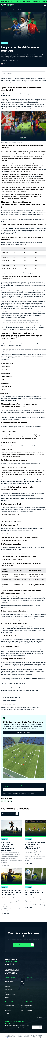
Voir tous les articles (10, 813)
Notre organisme (9, 1005)
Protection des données (34, 1037)
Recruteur (7, 997)
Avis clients (8, 1010)
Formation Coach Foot (8, 704)
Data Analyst (8, 984)
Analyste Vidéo (9, 981)
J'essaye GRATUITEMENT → (23, 732)
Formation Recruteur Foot (9, 701)
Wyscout (5, 230)
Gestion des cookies (40, 1037)
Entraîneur (8, 9)
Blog (2, 9)
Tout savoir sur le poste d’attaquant (11, 687)
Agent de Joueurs (9, 989)
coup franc (36, 176)
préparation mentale (26, 664)
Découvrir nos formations (24, 944)
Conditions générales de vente (27, 1037)
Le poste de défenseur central (20, 9)
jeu (3, 632)
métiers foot (35, 707)
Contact (7, 1013)
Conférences (24, 984)
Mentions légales (20, 1036)
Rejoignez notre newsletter (14, 786)
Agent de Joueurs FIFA (10, 994)
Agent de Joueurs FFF (10, 992)
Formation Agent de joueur (10, 694)
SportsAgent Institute (26, 1005)
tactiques (26, 104)
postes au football (18, 99)
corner (30, 176)
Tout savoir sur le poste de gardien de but (13, 683)
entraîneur (12, 453)
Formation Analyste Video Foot (11, 697)
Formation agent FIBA (26, 1010)
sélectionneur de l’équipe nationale (30, 314)
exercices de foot (13, 80)
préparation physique (18, 620)
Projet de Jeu (24, 1008)
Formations (8, 1008)
